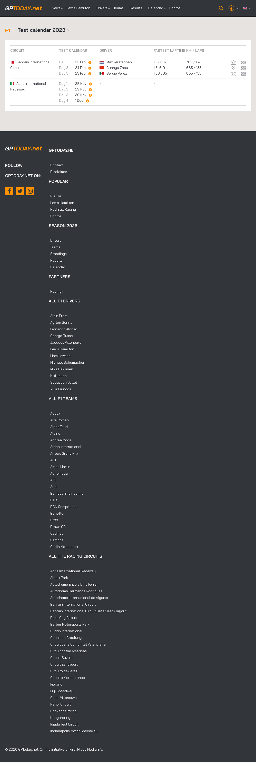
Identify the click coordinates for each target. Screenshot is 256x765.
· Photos (55, 216)
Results (136, 8)
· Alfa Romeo (59, 420)
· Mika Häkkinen (61, 369)
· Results (56, 260)
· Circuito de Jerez (63, 671)
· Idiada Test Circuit (63, 724)
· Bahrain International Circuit (72, 604)
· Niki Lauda (58, 376)
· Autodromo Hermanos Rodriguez (75, 591)
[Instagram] (30, 191)
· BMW (53, 520)
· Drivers (55, 240)
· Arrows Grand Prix (63, 453)
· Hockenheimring (62, 711)
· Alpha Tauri (58, 427)
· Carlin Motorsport (63, 547)
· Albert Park (58, 578)
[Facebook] (9, 191)
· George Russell (62, 336)
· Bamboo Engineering (66, 493)
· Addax (54, 413)
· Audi (53, 487)
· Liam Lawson (60, 356)
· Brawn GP (57, 527)
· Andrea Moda (60, 440)
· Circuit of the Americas (68, 651)
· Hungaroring (59, 718)
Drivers (101, 8)
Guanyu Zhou (117, 68)
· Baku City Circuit (63, 618)
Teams (119, 8)
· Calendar (57, 267)
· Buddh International (65, 631)
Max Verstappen (119, 62)
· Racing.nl (57, 291)
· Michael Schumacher (66, 362)
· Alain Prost (58, 316)
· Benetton (57, 513)
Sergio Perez (116, 73)
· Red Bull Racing (62, 209)
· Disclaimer (58, 172)
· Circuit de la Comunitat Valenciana (77, 644)
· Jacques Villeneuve (65, 342)
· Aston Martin (59, 467)
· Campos (56, 540)
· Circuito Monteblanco (67, 678)
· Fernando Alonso (63, 329)
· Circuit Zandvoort (63, 664)
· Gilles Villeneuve (63, 698)
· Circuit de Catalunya (66, 638)
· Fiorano (55, 684)
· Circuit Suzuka (61, 658)
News (56, 8)
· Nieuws (55, 196)
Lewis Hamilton (78, 8)
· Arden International (65, 447)
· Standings (58, 254)
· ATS (52, 480)
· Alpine (54, 433)
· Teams (54, 247)
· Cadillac (56, 533)
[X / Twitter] (20, 191)
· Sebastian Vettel (63, 382)
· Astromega (58, 473)
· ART (52, 460)
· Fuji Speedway (61, 691)
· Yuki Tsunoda (60, 389)
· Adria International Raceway (72, 571)
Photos (175, 8)
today (23, 8)
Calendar (155, 8)
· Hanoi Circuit (60, 704)
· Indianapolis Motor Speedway (73, 731)
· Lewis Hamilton (61, 203)
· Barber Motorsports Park (69, 624)
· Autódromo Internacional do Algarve (78, 598)
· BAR (53, 500)
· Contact (56, 165)
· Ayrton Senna (60, 322)
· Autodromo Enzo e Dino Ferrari (74, 584)
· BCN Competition (63, 507)
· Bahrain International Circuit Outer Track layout (87, 611)
